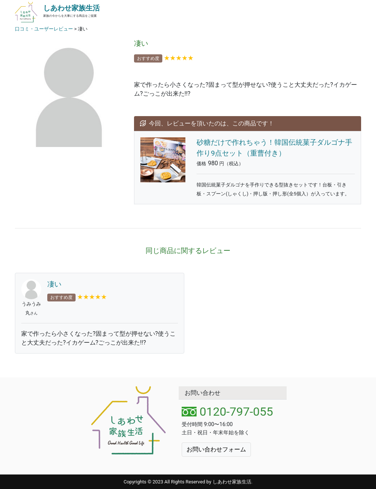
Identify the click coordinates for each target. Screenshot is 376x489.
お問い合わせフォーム (216, 449)
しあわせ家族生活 (71, 8)
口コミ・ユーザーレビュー (44, 29)
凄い (54, 284)
